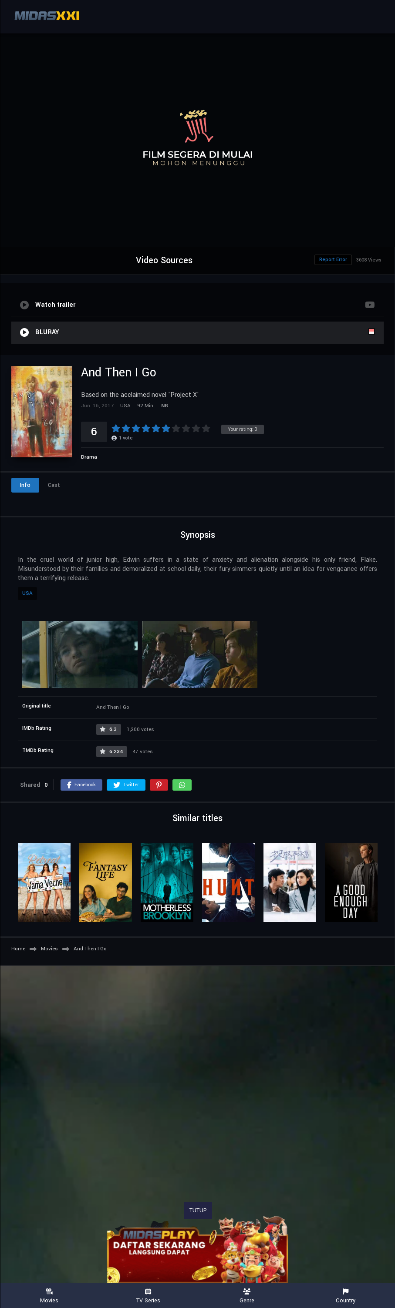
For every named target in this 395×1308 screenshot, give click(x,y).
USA (27, 593)
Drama (89, 457)
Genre (247, 1296)
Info (25, 485)
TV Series (148, 1296)
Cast (54, 485)
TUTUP (198, 1210)
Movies (49, 1296)
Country (345, 1296)
